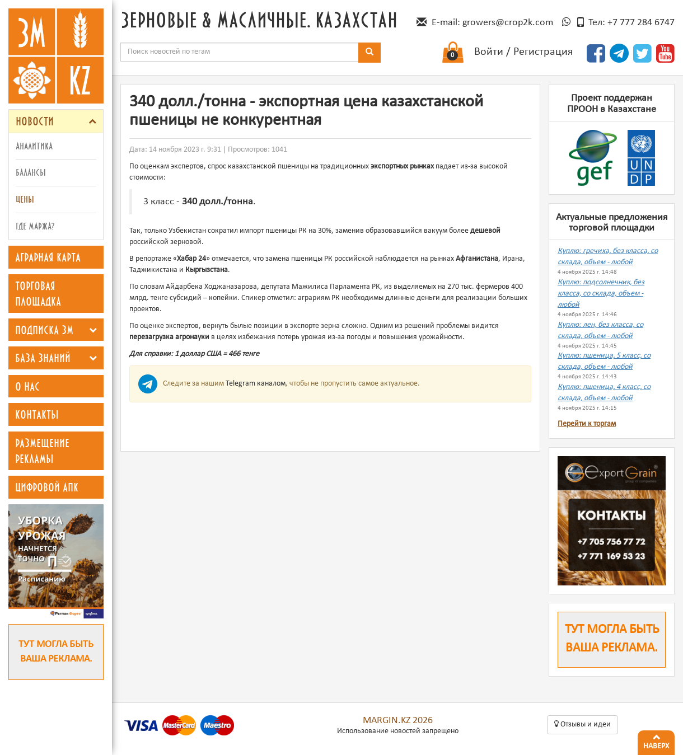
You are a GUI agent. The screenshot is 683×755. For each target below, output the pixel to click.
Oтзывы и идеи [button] (582, 724)
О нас (27, 386)
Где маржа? (35, 226)
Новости (35, 121)
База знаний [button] (43, 358)
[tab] (56, 121)
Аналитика (34, 146)
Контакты (37, 414)
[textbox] (239, 52)
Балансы (31, 172)
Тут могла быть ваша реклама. (55, 651)
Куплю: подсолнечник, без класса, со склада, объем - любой (601, 293)
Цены (25, 199)
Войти (488, 52)
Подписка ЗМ (44, 330)
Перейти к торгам (587, 424)
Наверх (656, 740)
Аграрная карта (48, 257)
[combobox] (239, 52)
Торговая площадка (38, 293)
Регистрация (543, 52)
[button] (92, 121)
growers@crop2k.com (507, 22)
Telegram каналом (256, 383)
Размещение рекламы (42, 451)
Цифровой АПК (46, 487)
